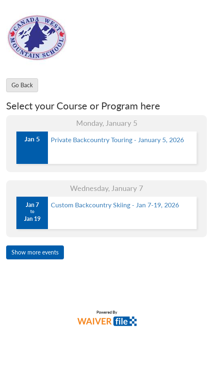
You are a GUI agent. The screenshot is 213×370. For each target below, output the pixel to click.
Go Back (22, 85)
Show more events (35, 252)
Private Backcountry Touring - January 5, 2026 (117, 139)
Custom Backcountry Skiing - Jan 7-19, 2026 (115, 205)
